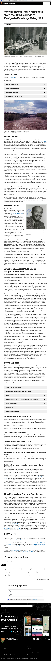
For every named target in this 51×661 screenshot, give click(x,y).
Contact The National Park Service (8, 654)
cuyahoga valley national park (9, 569)
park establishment (39, 569)
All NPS (12, 610)
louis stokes (23, 572)
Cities (7, 395)
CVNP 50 (18, 528)
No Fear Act (29, 648)
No (12, 594)
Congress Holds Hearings (12, 88)
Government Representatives (13, 387)
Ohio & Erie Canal (15, 523)
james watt (40, 572)
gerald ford (11, 575)
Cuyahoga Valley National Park (11, 21)
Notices (2, 652)
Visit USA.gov (33, 658)
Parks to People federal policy (16, 213)
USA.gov (28, 654)
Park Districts (9, 407)
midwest (24, 569)
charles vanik (20, 575)
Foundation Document (16, 550)
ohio (19, 569)
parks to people (29, 575)
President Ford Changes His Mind (14, 96)
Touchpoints (35, 599)
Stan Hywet (43, 141)
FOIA (2, 650)
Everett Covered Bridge (27, 536)
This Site (4, 610)
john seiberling (31, 572)
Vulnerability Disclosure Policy (33, 652)
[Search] (17, 606)
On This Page (11, 24)
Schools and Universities (12, 411)
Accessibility (3, 646)
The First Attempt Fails (12, 84)
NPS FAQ (28, 646)
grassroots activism (13, 572)
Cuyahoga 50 (7, 528)
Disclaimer (29, 650)
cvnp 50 (31, 569)
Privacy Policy (4, 648)
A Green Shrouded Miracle (28, 551)
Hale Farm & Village (39, 542)
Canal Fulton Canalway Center (38, 544)
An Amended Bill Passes (12, 92)
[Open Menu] (46, 3)
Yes (12, 591)
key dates (12, 77)
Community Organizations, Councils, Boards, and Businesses (22, 399)
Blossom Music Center (17, 545)
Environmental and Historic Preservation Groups (18, 391)
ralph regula (4, 575)
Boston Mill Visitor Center (20, 539)
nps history (4, 572)
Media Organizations (11, 403)
